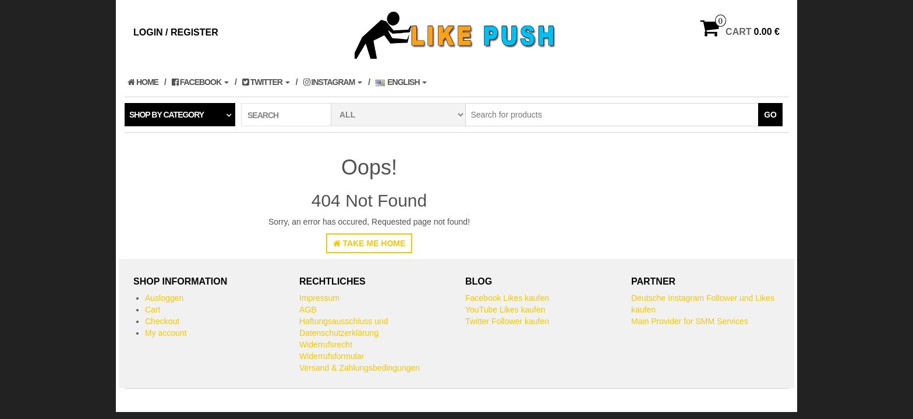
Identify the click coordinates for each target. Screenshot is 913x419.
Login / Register (175, 32)
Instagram (333, 82)
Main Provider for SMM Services (689, 321)
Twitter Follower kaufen (507, 321)
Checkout (162, 321)
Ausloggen (164, 298)
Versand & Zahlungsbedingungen (359, 367)
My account (166, 333)
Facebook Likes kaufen (507, 298)
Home (143, 82)
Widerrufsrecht (325, 344)
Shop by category (166, 114)
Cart (152, 309)
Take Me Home (369, 243)
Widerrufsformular (331, 356)
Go (770, 114)
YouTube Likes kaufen (505, 309)
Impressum (319, 298)
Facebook (200, 82)
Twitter (266, 82)
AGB (308, 309)
